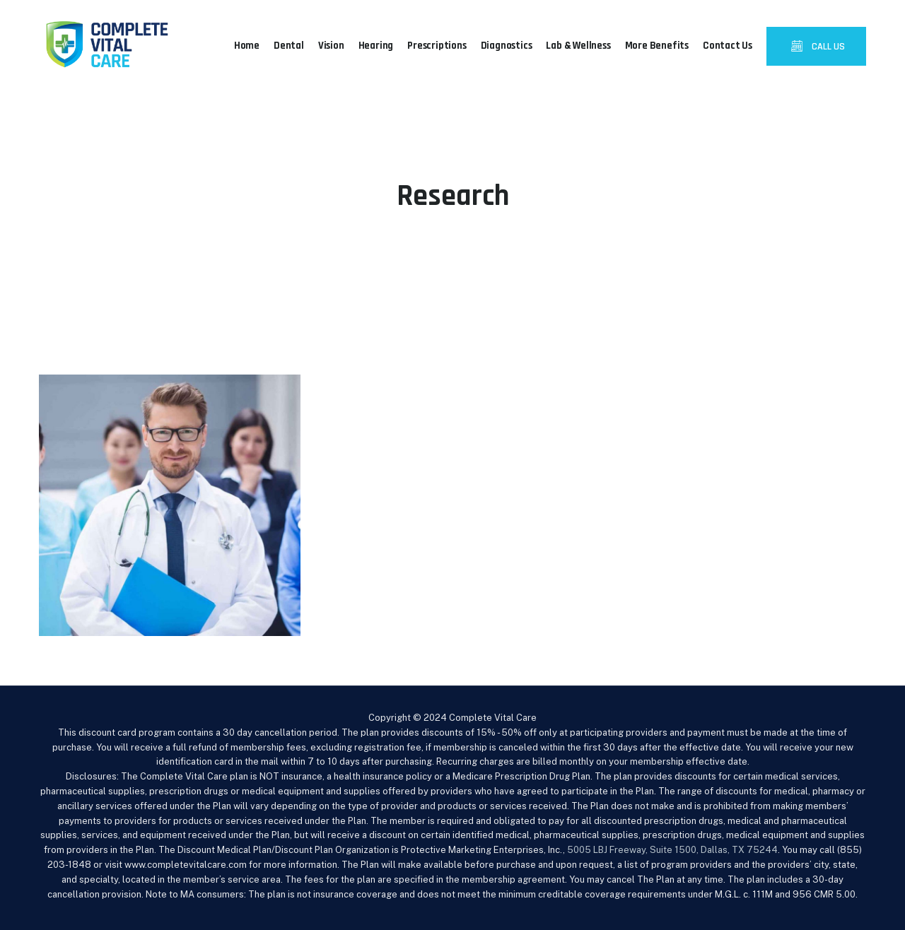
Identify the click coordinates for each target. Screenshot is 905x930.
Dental (289, 45)
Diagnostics (506, 45)
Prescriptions (436, 45)
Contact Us (727, 45)
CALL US (827, 46)
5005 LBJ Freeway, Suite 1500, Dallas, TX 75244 (672, 849)
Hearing (376, 45)
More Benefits (657, 45)
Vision (331, 45)
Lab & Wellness (578, 45)
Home (246, 45)
